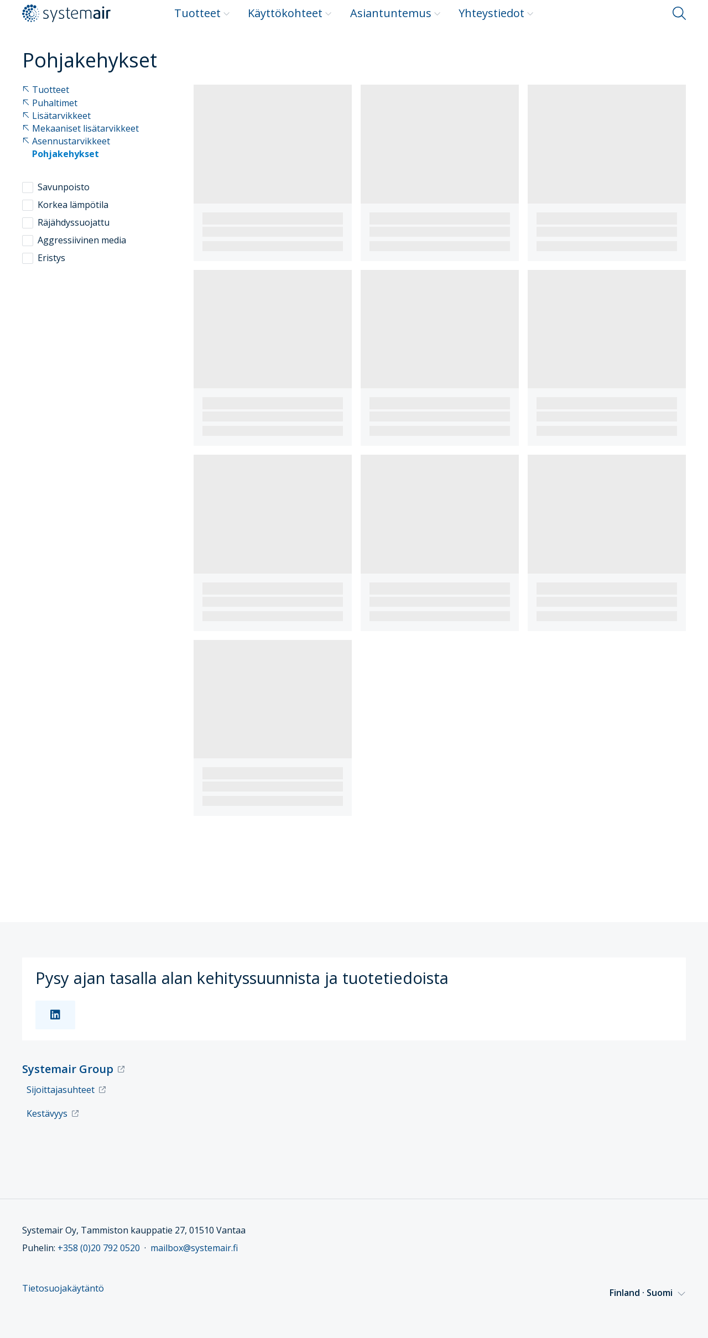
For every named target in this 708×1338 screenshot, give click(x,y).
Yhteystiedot (496, 13)
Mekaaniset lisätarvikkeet (80, 128)
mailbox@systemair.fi (194, 1248)
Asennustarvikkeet (66, 141)
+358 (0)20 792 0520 (99, 1248)
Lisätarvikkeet (56, 116)
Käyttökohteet (290, 13)
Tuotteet (202, 13)
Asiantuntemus (395, 13)
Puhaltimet (49, 103)
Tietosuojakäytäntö (63, 1288)
